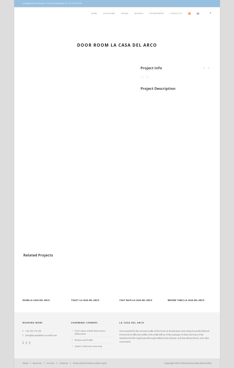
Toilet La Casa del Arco (85, 300)
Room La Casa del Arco (36, 300)
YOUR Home (109, 13)
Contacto (63, 363)
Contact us (176, 13)
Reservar (37, 363)
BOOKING (138, 13)
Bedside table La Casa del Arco (186, 300)
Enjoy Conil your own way (88, 346)
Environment (156, 13)
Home (94, 13)
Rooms (124, 13)
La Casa (50, 363)
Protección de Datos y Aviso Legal (89, 363)
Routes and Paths (84, 340)
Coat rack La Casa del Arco (135, 300)
